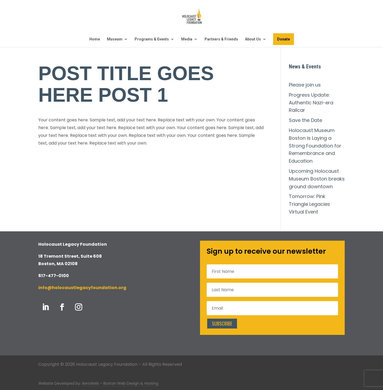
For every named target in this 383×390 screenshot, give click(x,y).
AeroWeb (90, 383)
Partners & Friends (221, 39)
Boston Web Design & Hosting (130, 383)
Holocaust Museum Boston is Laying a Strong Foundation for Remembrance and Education (315, 145)
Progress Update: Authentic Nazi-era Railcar (311, 103)
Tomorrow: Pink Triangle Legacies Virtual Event (309, 204)
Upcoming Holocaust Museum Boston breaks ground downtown (317, 179)
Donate (283, 39)
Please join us (305, 84)
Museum (114, 39)
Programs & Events (152, 39)
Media (186, 39)
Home (94, 39)
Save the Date (305, 120)
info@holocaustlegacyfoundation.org (82, 288)
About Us (253, 39)
